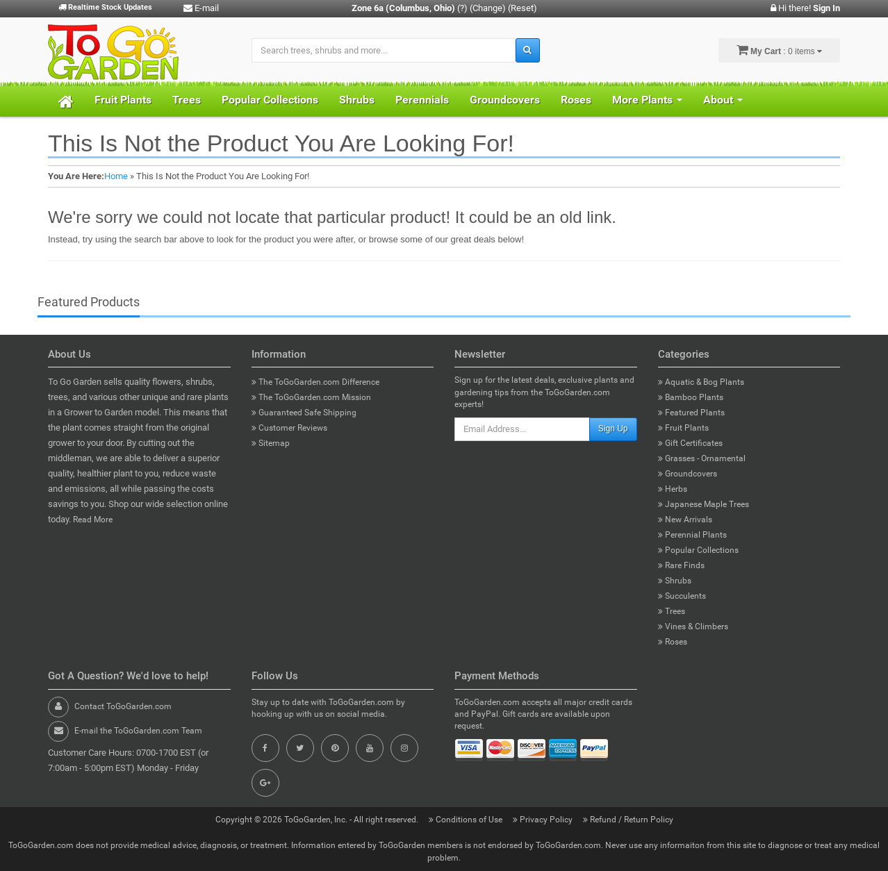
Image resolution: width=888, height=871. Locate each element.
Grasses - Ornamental (702, 458)
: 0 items (779, 50)
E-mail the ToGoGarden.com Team (138, 731)
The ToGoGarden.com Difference (315, 382)
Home (116, 176)
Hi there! (805, 8)
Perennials (422, 99)
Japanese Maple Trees (703, 504)
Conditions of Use (466, 819)
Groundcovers (505, 99)
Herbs (672, 489)
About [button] (723, 99)
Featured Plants (691, 412)
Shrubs (357, 99)
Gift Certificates (690, 443)
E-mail (201, 8)
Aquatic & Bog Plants (701, 382)
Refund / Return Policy (628, 819)
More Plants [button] (647, 99)
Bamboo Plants (690, 397)
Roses (576, 99)
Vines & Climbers (693, 626)
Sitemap (271, 443)
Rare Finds (681, 565)
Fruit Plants (122, 99)
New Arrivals (685, 519)
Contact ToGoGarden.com (123, 706)
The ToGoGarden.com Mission (311, 397)
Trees (186, 99)
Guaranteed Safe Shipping (304, 412)
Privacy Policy (544, 819)
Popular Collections (270, 99)
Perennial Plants (692, 535)
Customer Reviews (289, 428)
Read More (93, 519)
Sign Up (613, 428)
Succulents (682, 596)
